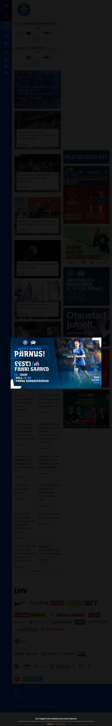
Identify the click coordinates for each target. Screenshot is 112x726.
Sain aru (50, 724)
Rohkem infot (60, 724)
